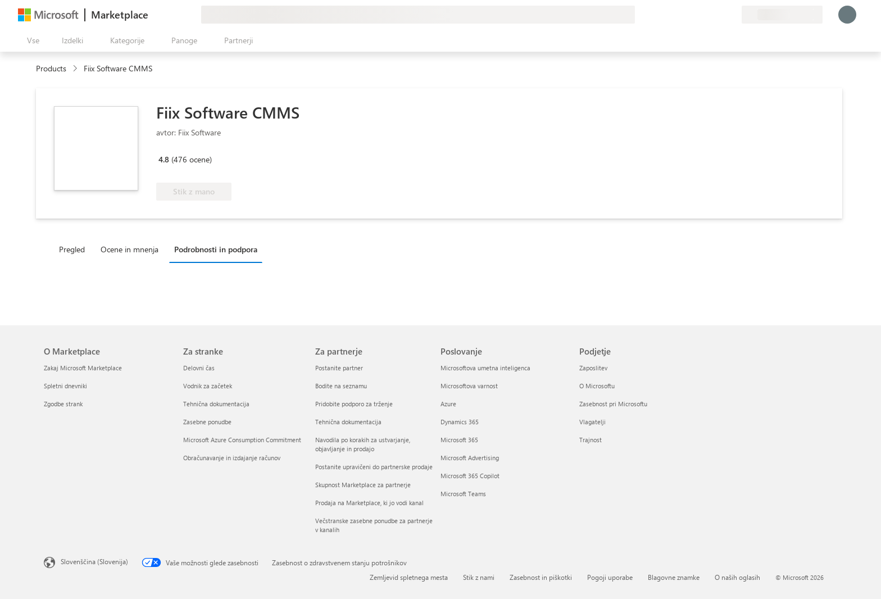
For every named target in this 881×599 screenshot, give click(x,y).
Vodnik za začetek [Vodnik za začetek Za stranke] (207, 386)
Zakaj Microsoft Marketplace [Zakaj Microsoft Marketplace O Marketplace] (83, 368)
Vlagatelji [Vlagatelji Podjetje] (592, 422)
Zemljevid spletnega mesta (409, 577)
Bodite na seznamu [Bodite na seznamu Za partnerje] (341, 386)
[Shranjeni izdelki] (719, 14)
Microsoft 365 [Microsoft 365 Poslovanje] (459, 439)
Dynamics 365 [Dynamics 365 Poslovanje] (459, 422)
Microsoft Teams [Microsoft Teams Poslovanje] (463, 493)
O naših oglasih (737, 577)
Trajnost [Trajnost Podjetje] (590, 439)
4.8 (163, 159)
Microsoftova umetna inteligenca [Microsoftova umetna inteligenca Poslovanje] (485, 368)
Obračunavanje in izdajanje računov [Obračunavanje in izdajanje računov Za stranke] (231, 457)
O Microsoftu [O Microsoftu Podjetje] (597, 386)
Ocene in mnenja (129, 249)
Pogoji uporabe (610, 577)
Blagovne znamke (674, 577)
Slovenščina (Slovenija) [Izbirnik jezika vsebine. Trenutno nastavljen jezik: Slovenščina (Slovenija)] (94, 561)
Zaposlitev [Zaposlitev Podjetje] (593, 368)
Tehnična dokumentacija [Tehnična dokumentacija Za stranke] (216, 404)
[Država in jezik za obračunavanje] (782, 15)
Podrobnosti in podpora (215, 249)
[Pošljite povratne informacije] (692, 14)
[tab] (75, 249)
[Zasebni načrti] (732, 14)
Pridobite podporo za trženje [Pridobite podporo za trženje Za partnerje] (354, 404)
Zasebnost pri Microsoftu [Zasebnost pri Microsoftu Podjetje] (613, 404)
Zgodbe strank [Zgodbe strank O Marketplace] (63, 404)
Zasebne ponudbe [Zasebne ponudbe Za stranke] (207, 422)
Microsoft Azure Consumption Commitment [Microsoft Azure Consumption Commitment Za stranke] (242, 439)
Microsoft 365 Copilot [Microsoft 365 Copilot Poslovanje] (469, 475)
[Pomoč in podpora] (705, 14)
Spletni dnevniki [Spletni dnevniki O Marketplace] (65, 386)
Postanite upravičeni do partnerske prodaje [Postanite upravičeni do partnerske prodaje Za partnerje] (374, 466)
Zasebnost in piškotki (541, 577)
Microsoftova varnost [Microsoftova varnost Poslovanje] (469, 386)
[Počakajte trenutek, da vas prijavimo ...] (847, 15)
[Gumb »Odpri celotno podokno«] (31, 40)
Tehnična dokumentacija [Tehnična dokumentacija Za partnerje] (348, 422)
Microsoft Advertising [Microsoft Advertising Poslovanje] (469, 457)
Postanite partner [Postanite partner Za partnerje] (339, 368)
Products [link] (51, 68)
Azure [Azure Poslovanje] (448, 404)
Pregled (72, 249)
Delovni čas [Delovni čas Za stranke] (199, 368)
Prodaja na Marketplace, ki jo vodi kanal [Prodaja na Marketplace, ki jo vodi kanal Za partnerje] (369, 502)
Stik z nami (478, 577)
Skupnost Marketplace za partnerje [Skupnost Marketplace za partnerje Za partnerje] (363, 484)
